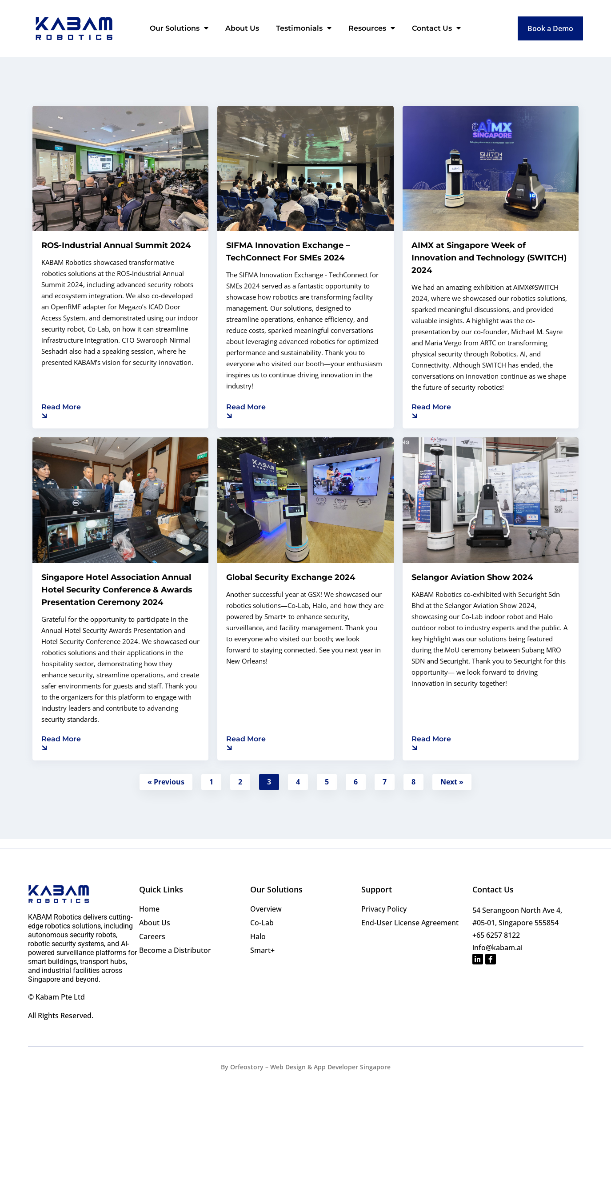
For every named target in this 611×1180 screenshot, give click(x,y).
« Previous (166, 782)
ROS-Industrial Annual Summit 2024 (116, 245)
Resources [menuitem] (371, 28)
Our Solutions (276, 889)
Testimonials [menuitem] (303, 28)
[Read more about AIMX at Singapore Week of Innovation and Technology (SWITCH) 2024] (431, 411)
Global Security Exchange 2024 (290, 577)
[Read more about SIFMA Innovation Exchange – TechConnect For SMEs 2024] (246, 411)
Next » (451, 782)
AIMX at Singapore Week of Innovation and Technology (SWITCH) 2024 (489, 257)
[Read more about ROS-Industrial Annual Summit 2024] (61, 411)
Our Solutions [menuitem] (179, 28)
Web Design (288, 1067)
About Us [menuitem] (242, 28)
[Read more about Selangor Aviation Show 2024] (431, 743)
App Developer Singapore (352, 1067)
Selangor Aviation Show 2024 (472, 577)
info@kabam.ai (497, 947)
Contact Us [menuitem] (436, 28)
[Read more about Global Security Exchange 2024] (246, 743)
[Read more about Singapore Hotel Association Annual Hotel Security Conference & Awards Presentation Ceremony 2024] (61, 743)
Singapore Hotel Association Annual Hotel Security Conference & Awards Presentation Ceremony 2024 (116, 589)
